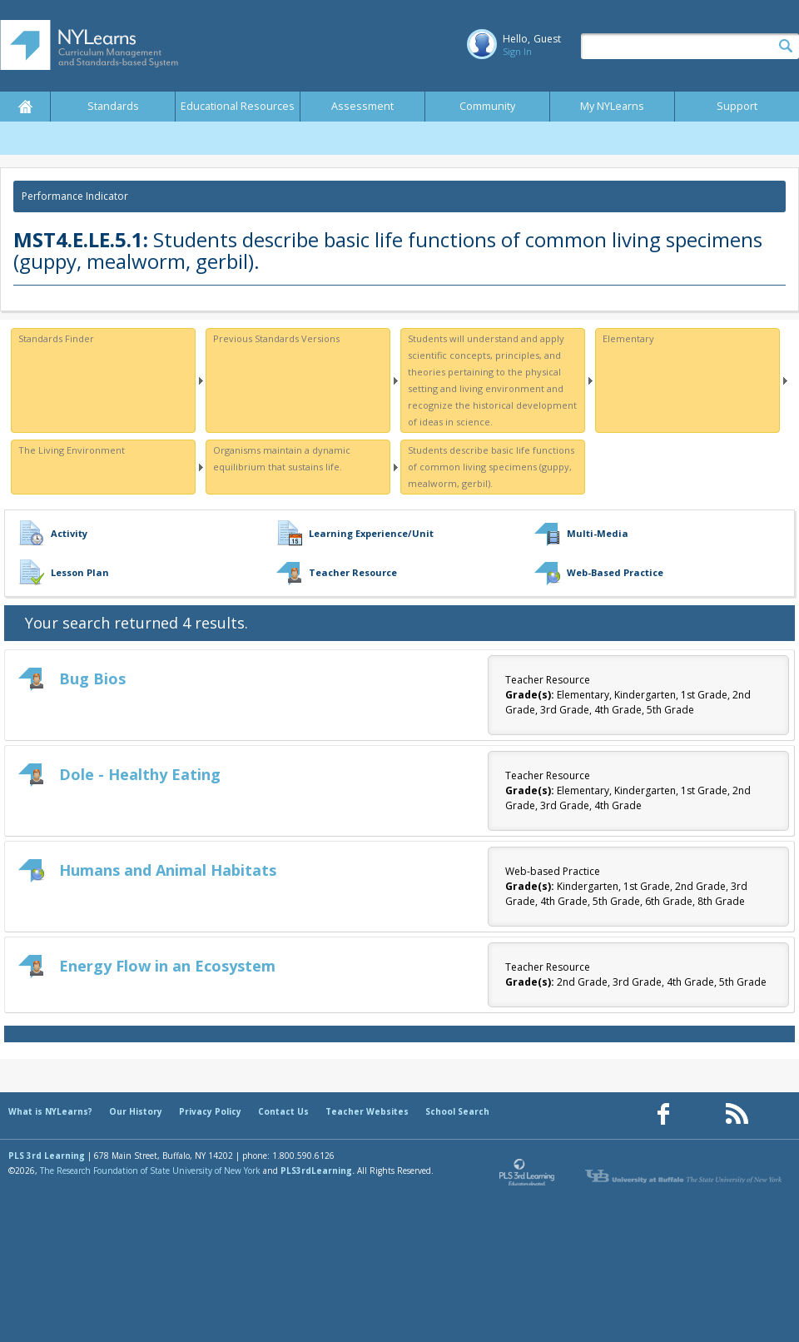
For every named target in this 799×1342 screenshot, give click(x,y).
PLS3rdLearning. (317, 1170)
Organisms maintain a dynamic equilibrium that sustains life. (281, 458)
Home (25, 107)
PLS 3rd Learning (46, 1155)
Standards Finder (56, 338)
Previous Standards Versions (276, 338)
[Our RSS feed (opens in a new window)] (736, 1114)
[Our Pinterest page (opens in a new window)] (700, 1114)
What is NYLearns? (50, 1111)
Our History (135, 1111)
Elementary (628, 338)
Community (487, 106)
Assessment (362, 106)
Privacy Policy (210, 1111)
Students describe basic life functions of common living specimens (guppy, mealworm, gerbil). (491, 467)
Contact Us (283, 1111)
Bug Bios (92, 678)
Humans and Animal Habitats (167, 870)
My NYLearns (612, 106)
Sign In (517, 51)
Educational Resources (238, 106)
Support (737, 106)
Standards (113, 106)
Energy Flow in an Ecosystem (167, 966)
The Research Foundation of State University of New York (150, 1170)
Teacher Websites (367, 1111)
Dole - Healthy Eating (140, 774)
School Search (457, 1111)
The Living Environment (71, 450)
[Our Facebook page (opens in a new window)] (663, 1114)
